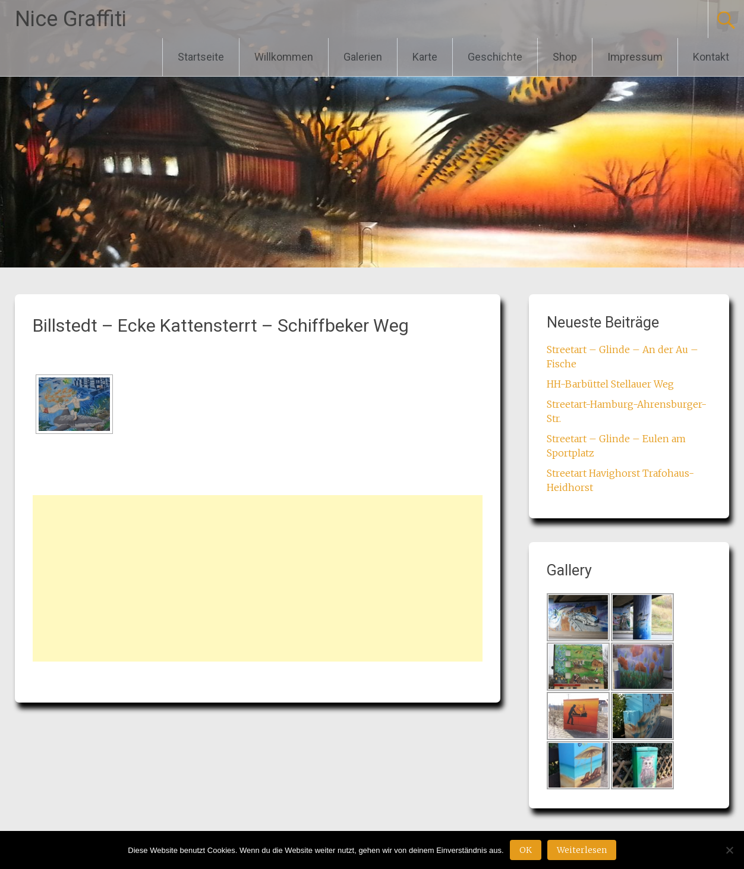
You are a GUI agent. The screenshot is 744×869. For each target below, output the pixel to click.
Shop (565, 57)
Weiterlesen (582, 850)
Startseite (201, 57)
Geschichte (495, 57)
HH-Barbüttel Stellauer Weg (610, 384)
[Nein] (729, 850)
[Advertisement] (258, 578)
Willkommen (283, 57)
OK (525, 850)
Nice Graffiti (71, 19)
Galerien (362, 57)
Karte (424, 57)
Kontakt (711, 57)
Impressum (635, 57)
